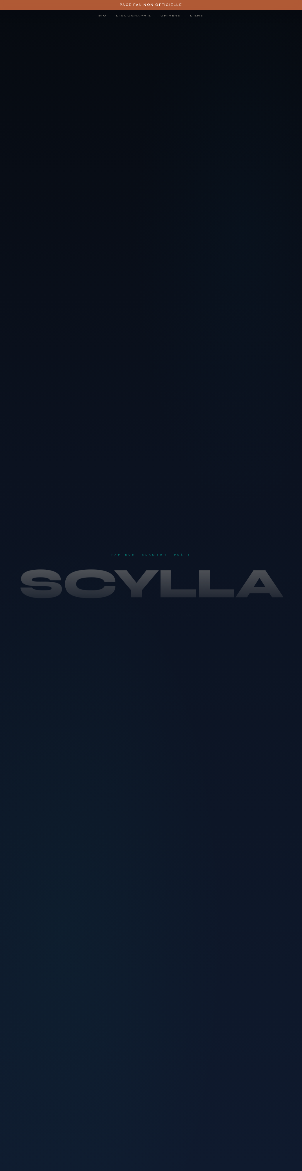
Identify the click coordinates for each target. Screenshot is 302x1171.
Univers (170, 15)
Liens (197, 15)
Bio (102, 15)
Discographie (133, 15)
